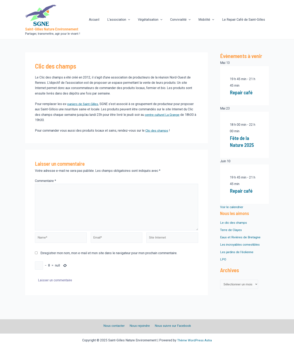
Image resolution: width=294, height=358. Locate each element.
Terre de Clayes (231, 230)
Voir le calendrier (232, 207)
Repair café (241, 92)
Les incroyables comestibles (241, 244)
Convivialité (184, 20)
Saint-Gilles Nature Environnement (51, 29)
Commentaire (45, 181)
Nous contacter (115, 326)
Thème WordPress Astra (194, 340)
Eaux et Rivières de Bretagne (240, 237)
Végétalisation (155, 20)
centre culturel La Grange (162, 115)
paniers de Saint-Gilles (83, 104)
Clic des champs (157, 130)
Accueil (101, 20)
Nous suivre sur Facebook (171, 326)
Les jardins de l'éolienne (237, 252)
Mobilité (208, 20)
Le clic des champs (234, 222)
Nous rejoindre (139, 326)
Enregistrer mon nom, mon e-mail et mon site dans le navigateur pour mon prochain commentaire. (108, 255)
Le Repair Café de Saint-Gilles (244, 20)
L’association (124, 20)
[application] (134, 20)
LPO (223, 259)
